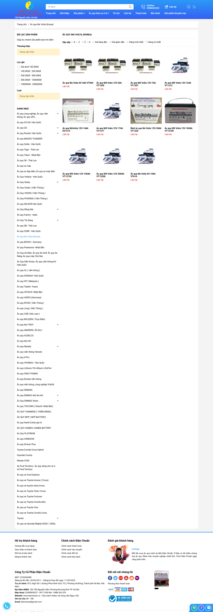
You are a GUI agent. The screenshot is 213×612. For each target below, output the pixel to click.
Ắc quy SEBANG (24, 390)
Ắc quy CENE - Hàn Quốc (29, 231)
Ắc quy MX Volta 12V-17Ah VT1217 (109, 129)
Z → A (86, 42)
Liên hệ (127, 13)
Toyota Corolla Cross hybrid (30, 449)
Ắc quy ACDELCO (25, 335)
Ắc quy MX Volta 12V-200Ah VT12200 (110, 175)
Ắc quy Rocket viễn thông (29, 379)
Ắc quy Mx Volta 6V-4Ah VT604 (77, 83)
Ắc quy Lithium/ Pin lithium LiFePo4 (34, 368)
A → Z (75, 42)
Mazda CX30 (23, 460)
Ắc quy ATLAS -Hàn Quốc (29, 122)
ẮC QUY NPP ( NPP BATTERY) (31, 417)
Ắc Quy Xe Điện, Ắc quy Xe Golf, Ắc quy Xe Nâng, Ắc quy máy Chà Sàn (37, 254)
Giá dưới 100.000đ (30, 67)
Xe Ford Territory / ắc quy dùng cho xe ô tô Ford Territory (36, 468)
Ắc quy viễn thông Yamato (29, 352)
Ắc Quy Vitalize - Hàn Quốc (30, 176)
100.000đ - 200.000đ (31, 71)
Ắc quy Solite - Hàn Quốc (29, 144)
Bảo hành (155, 13)
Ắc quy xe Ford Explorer (28, 474)
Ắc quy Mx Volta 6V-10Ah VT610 (143, 175)
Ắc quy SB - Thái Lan (27, 225)
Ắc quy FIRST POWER (27, 373)
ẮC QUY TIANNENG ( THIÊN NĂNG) (34, 411)
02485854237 (31, 592)
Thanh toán (140, 13)
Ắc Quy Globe (23, 182)
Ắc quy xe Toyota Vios (27, 507)
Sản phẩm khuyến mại (175, 13)
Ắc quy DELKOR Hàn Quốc (29, 204)
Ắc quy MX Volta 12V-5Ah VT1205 (109, 84)
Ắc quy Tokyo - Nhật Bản (28, 155)
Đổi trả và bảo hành (23, 553)
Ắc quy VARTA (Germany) (29, 297)
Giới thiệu (64, 13)
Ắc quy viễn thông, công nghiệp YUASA (35, 384)
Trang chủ (51, 13)
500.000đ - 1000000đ (31, 80)
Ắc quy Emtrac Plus (26, 444)
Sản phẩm (80, 13)
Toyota (20, 518)
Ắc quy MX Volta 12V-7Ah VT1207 (143, 84)
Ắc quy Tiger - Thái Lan (28, 149)
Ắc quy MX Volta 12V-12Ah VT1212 (178, 84)
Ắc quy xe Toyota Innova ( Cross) (32, 480)
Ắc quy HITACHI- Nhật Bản (29, 292)
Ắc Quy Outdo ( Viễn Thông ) (30, 187)
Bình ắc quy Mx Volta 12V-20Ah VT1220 (146, 129)
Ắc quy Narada (24, 346)
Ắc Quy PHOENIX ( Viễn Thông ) (32, 198)
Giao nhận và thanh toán (26, 549)
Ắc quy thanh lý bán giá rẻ (29, 422)
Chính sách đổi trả (69, 553)
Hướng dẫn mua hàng (24, 546)
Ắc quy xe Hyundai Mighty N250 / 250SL (36, 523)
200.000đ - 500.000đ (31, 75)
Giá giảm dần (117, 42)
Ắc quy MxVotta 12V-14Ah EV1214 (75, 129)
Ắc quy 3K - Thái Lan (27, 160)
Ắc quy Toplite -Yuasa (27, 286)
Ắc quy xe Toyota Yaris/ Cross (31, 491)
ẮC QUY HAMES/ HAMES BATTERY (34, 428)
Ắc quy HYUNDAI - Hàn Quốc (30, 362)
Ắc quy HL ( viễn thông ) (28, 270)
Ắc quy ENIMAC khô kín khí (30, 395)
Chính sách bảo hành (70, 557)
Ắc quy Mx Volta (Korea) (28, 236)
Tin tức (116, 13)
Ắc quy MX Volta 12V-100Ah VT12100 (178, 129)
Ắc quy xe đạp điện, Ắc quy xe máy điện (36, 171)
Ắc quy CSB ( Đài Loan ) (28, 314)
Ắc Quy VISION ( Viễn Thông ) (31, 193)
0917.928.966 (45, 592)
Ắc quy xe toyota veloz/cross (31, 485)
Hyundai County (24, 455)
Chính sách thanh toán (71, 546)
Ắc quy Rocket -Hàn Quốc (29, 133)
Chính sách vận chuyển (71, 549)
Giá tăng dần (100, 42)
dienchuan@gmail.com (31, 602)
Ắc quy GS (22, 128)
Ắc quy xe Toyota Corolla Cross (32, 513)
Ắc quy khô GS (24, 341)
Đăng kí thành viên (23, 557)
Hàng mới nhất (135, 42)
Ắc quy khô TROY (25, 324)
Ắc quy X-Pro (23, 357)
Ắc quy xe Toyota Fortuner (29, 496)
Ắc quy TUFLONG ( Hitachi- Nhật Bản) (35, 406)
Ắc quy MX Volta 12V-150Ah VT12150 (76, 175)
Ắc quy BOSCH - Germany (29, 242)
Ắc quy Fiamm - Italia (27, 215)
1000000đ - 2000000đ (31, 84)
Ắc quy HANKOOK (25, 439)
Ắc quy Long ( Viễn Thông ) (30, 308)
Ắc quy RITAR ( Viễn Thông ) (30, 303)
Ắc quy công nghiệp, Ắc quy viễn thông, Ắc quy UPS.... (32, 115)
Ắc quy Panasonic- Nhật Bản (30, 247)
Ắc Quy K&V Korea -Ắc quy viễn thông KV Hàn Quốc (36, 263)
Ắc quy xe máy (24, 166)
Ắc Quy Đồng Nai (25, 209)
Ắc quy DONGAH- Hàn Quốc (30, 275)
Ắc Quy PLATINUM (26, 433)
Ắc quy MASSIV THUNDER (29, 138)
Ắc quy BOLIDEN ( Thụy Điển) (31, 319)
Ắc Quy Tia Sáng (25, 220)
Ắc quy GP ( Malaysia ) (28, 281)
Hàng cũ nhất (153, 42)
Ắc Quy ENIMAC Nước (27, 401)
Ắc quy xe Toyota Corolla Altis (31, 502)
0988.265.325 (59, 592)
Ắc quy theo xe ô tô (100, 13)
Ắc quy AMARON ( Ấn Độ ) (29, 330)
